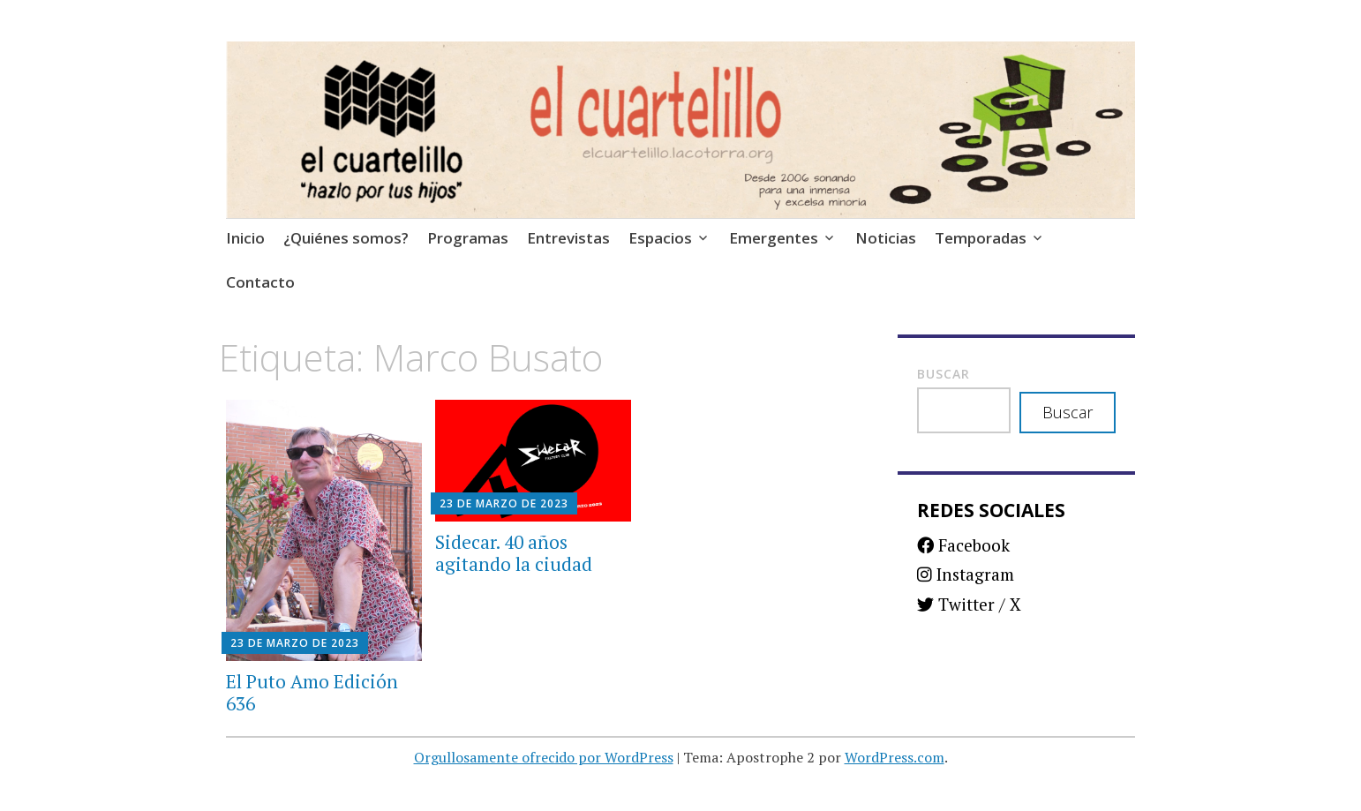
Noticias (885, 238)
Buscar (943, 373)
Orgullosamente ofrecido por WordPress (543, 757)
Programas (467, 238)
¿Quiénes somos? (346, 238)
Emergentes (773, 238)
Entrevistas (568, 238)
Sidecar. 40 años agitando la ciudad (513, 552)
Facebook (963, 545)
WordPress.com (894, 757)
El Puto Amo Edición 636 (312, 692)
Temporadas (980, 238)
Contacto (260, 282)
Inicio (245, 238)
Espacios (660, 238)
